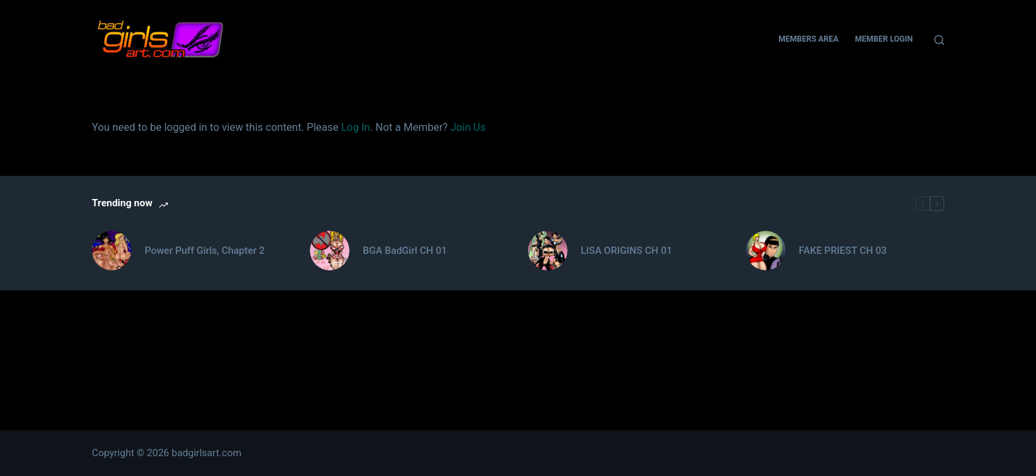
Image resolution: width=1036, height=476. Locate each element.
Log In (355, 127)
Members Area (808, 39)
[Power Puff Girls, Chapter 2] (111, 250)
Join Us (468, 127)
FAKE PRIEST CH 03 (843, 251)
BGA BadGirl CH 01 (405, 251)
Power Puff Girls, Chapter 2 (205, 251)
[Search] (939, 40)
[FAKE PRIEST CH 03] (766, 250)
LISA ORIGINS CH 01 (626, 251)
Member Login (883, 39)
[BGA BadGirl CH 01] (330, 250)
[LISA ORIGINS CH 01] (548, 250)
